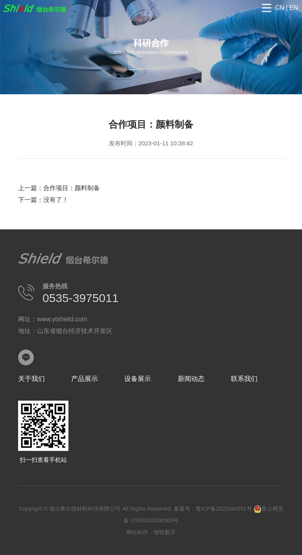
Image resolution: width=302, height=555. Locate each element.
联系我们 (244, 379)
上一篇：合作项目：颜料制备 (59, 188)
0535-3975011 (80, 297)
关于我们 (31, 379)
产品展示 (84, 379)
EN (293, 7)
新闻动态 (191, 379)
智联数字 (165, 532)
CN (279, 7)
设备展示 (137, 379)
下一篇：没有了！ (43, 199)
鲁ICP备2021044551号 (224, 509)
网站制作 (137, 532)
